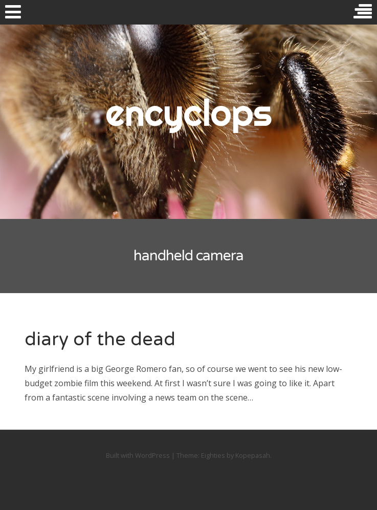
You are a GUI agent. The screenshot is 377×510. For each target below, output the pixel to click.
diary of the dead (100, 339)
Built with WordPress (138, 455)
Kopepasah (252, 455)
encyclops (188, 112)
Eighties (213, 455)
